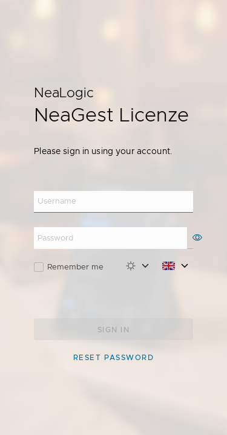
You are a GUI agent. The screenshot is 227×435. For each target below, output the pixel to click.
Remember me (75, 267)
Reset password (113, 357)
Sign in (113, 330)
